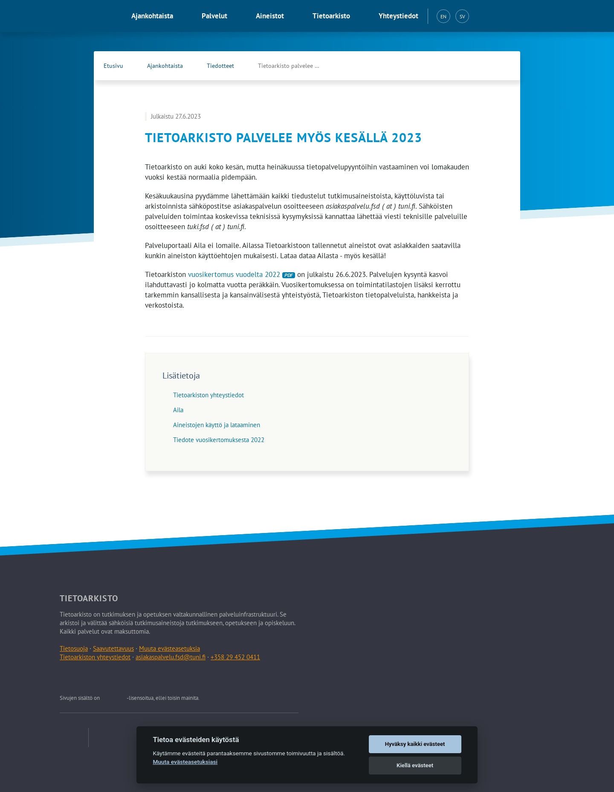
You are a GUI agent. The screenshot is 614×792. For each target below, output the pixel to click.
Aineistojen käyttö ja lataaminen (216, 425)
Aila (178, 410)
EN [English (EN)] (443, 16)
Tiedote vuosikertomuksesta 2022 (218, 440)
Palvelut (214, 15)
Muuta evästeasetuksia (169, 648)
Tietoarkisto (331, 15)
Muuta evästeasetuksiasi (185, 761)
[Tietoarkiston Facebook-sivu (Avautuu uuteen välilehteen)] (484, 65)
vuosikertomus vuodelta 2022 (241, 274)
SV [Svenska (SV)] (462, 16)
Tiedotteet (220, 66)
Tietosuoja (74, 648)
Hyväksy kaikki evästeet (415, 744)
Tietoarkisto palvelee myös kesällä (298, 66)
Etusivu (113, 66)
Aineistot (270, 15)
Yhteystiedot (398, 15)
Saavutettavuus (113, 648)
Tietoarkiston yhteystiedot (208, 395)
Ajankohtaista (152, 15)
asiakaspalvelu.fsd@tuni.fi (171, 657)
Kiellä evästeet (415, 765)
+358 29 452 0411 (235, 657)
